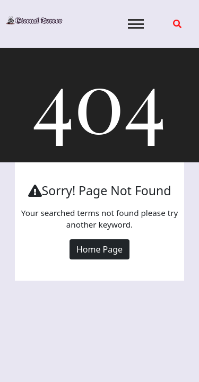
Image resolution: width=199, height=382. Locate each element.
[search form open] (177, 24)
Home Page (99, 249)
